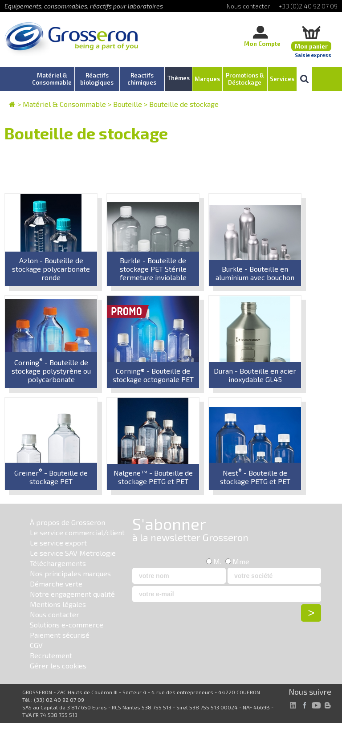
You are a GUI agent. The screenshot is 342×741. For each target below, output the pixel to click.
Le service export (58, 542)
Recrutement (51, 655)
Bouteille (127, 104)
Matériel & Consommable (64, 104)
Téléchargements (58, 563)
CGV (36, 645)
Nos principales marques (70, 573)
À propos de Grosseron (67, 522)
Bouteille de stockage (184, 104)
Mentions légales (58, 604)
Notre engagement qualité (72, 594)
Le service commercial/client (77, 532)
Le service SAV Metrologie (73, 553)
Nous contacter (54, 614)
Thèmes (178, 77)
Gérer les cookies (58, 665)
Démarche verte (56, 583)
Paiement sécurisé (60, 635)
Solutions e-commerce (66, 624)
